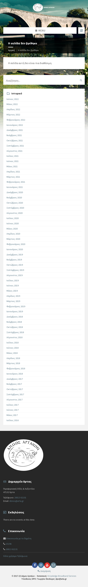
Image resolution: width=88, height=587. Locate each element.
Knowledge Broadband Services (62, 576)
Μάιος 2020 (12, 228)
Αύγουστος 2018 (15, 337)
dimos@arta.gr (16, 500)
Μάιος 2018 (12, 353)
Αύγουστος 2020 (15, 213)
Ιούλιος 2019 (13, 280)
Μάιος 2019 (12, 290)
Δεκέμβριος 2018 (15, 316)
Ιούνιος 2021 (13, 161)
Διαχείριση (44, 571)
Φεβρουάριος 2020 (16, 244)
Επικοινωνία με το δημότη (18, 538)
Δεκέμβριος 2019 (15, 254)
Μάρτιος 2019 (13, 301)
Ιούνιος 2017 (13, 409)
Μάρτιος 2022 (13, 114)
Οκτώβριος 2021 (15, 140)
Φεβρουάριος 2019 (16, 306)
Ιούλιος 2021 (13, 155)
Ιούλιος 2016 (13, 420)
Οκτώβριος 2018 (15, 327)
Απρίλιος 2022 (13, 109)
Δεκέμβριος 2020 (15, 192)
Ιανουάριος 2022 (15, 125)
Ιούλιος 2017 (13, 404)
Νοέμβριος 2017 (14, 383)
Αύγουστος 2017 (15, 399)
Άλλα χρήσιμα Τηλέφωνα (15, 556)
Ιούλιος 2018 (13, 342)
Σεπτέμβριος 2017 (15, 394)
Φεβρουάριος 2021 (16, 181)
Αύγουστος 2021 (15, 150)
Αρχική (11, 50)
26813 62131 (12, 549)
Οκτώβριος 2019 (15, 264)
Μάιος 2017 (12, 415)
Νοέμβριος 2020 (14, 197)
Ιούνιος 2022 (13, 99)
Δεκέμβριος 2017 (15, 378)
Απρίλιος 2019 (13, 295)
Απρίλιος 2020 (13, 233)
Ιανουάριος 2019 (15, 311)
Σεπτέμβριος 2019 (15, 270)
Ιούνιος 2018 (13, 347)
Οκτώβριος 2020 (15, 202)
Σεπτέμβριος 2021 (15, 145)
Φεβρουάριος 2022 (16, 119)
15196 (8, 543)
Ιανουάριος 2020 (15, 249)
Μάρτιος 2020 (13, 238)
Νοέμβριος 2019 (14, 259)
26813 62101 (20, 497)
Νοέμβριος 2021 (14, 135)
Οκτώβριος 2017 (15, 389)
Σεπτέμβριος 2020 (15, 207)
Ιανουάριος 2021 (15, 187)
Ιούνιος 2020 (13, 223)
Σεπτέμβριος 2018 (15, 332)
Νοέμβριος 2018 (14, 321)
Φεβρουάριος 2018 (16, 368)
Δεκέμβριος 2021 (15, 130)
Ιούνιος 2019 (13, 285)
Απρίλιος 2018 (13, 358)
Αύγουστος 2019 (15, 275)
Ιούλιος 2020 (13, 218)
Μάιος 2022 (12, 104)
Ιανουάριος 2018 (15, 373)
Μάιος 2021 (12, 166)
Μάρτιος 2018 (13, 363)
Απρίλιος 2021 (13, 171)
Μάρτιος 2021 (13, 176)
